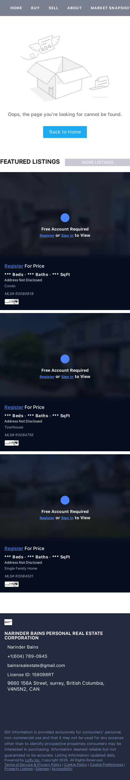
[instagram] (18, 712)
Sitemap (42, 769)
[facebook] (7, 712)
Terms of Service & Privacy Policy (32, 764)
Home (16, 8)
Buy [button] (35, 8)
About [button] (74, 8)
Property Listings (18, 769)
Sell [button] (53, 8)
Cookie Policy (75, 764)
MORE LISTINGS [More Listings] (97, 162)
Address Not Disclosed (23, 280)
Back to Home (65, 132)
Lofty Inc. (33, 760)
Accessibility (62, 769)
